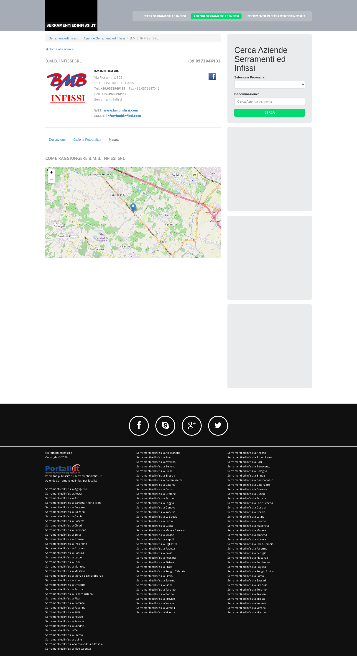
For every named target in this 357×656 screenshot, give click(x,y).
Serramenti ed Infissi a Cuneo (246, 494)
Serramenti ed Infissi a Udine (63, 639)
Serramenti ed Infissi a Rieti (62, 612)
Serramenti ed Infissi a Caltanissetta (159, 480)
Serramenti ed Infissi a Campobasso (250, 480)
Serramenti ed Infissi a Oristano (65, 585)
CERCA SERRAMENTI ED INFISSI (164, 16)
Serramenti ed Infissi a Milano (155, 535)
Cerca (270, 112)
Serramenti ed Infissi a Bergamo (65, 507)
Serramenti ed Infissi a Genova (155, 507)
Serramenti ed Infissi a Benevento (248, 466)
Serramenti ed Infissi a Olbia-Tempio (250, 544)
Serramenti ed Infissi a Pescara (156, 558)
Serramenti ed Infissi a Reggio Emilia (250, 571)
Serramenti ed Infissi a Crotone (156, 494)
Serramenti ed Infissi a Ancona (246, 453)
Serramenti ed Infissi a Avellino (156, 462)
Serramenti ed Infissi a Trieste (246, 599)
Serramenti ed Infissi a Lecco (154, 521)
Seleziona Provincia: (249, 77)
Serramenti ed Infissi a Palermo (247, 548)
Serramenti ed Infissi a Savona (64, 621)
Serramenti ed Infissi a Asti (62, 498)
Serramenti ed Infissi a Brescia (155, 475)
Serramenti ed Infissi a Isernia (246, 512)
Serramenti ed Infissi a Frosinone (66, 544)
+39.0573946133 (204, 61)
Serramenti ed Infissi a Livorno (246, 521)
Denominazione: (246, 94)
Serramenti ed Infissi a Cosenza (247, 489)
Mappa (114, 139)
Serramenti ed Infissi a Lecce (63, 557)
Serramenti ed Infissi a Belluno (155, 466)
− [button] (51, 179)
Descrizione (57, 139)
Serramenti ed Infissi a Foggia (155, 503)
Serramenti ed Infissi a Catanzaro (248, 485)
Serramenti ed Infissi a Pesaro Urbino (69, 594)
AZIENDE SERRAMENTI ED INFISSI (216, 16)
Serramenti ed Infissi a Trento (64, 635)
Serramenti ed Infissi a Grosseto (65, 548)
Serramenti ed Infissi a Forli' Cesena (250, 503)
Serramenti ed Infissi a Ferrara (246, 498)
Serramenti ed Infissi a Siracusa (247, 585)
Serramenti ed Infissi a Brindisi (246, 475)
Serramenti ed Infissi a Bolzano (65, 512)
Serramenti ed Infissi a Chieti (63, 525)
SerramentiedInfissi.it (64, 38)
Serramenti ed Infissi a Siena (154, 585)
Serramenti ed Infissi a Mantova (65, 566)
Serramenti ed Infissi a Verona (246, 608)
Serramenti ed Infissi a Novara (246, 539)
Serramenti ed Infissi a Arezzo (155, 457)
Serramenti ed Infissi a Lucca (154, 526)
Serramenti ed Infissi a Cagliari (64, 516)
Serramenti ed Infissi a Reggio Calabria (161, 571)
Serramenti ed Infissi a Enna (63, 535)
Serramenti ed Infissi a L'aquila (64, 553)
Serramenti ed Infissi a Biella (154, 471)
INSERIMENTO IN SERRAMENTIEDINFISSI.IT (276, 16)
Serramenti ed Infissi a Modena (247, 535)
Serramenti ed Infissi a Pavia (154, 553)
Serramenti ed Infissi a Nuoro (63, 580)
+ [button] (51, 172)
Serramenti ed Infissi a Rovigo (64, 617)
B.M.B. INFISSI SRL (106, 71)
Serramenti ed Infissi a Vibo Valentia (68, 649)
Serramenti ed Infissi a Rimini (154, 576)
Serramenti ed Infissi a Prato (154, 567)
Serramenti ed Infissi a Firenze (64, 539)
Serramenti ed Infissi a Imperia (155, 512)
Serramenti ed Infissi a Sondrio (64, 626)
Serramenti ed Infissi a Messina (65, 571)
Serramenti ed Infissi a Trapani (246, 594)
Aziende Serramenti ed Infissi (104, 38)
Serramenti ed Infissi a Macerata (248, 526)
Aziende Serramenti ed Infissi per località (71, 480)
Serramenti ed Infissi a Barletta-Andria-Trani (73, 503)
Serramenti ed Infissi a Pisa (62, 598)
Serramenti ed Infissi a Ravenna (65, 607)
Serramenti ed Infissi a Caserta (64, 521)
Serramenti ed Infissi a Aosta (63, 493)
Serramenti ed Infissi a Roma (245, 576)
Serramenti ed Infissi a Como (154, 489)
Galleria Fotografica (87, 139)
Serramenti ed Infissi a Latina (245, 517)
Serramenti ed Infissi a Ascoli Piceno (250, 457)
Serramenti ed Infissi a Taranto (156, 589)
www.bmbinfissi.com (120, 110)
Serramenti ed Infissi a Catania (155, 485)
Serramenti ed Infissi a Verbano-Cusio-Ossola (74, 644)
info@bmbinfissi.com (123, 116)
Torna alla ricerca (59, 49)
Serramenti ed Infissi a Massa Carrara (160, 530)
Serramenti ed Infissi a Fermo (155, 498)
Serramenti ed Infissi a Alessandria (158, 453)
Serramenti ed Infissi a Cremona (65, 530)
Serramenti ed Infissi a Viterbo (246, 612)
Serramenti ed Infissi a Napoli (155, 539)
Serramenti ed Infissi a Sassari (246, 580)
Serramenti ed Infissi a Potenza (65, 603)
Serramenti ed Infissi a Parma (64, 589)
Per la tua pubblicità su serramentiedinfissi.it (73, 476)
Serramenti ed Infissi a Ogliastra (156, 544)
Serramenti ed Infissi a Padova (155, 548)
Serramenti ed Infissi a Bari (244, 462)
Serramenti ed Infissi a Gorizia (246, 507)
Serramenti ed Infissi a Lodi (62, 562)
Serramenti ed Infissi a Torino (155, 594)
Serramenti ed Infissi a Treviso (155, 599)
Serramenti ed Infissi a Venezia (247, 603)
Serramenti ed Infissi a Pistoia (155, 562)
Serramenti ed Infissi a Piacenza (247, 558)
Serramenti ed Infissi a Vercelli (155, 608)
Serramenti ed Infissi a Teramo (247, 589)
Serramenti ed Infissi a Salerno (155, 580)
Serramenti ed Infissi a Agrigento (66, 489)
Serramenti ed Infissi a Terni (63, 630)
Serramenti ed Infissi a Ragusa (246, 567)
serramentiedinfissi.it (58, 453)
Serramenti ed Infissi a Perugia (246, 553)
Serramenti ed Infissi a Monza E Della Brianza (74, 576)
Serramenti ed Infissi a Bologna (247, 471)
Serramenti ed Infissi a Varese (155, 603)
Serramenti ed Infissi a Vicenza (155, 612)
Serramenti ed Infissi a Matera (246, 530)
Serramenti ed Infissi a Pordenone (248, 562)
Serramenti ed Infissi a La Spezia (157, 517)
